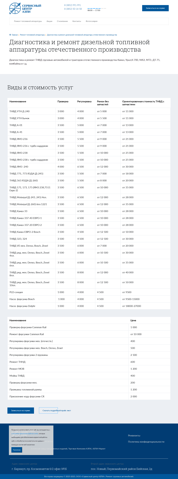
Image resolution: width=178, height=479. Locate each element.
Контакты (76, 21)
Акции (49, 21)
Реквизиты (134, 435)
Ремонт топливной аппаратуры (28, 21)
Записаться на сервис (155, 8)
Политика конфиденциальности (146, 441)
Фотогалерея (91, 21)
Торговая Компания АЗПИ (79, 448)
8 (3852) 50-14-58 (73, 8)
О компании (62, 21)
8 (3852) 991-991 (72, 5)
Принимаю (17, 450)
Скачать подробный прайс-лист (57, 410)
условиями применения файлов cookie (24, 434)
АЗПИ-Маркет (99, 448)
